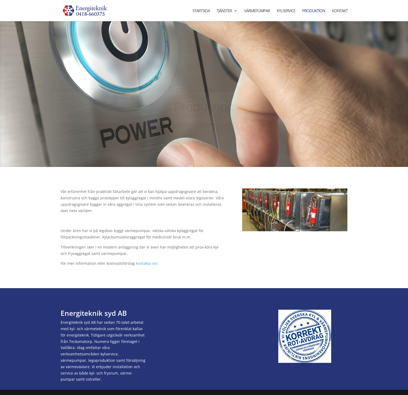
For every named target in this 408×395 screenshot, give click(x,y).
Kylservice (286, 11)
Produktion (313, 11)
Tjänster (224, 11)
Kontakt (340, 11)
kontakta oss (147, 263)
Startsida (201, 11)
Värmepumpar (257, 11)
